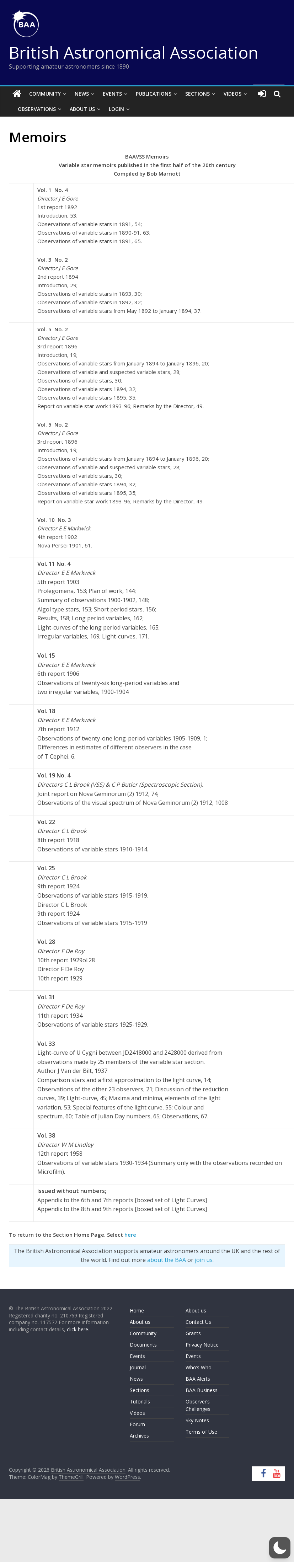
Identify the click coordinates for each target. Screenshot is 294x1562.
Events (112, 93)
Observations (37, 109)
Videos (232, 93)
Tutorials (140, 1401)
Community (45, 93)
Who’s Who (199, 1367)
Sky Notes (197, 1420)
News (82, 93)
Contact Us (198, 1321)
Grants (193, 1333)
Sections (197, 93)
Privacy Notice (202, 1344)
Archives (139, 1435)
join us (204, 1260)
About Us (82, 109)
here (130, 1234)
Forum (137, 1424)
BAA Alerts (198, 1378)
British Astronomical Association (133, 52)
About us (140, 1321)
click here (77, 1329)
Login (116, 109)
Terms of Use (201, 1431)
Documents (143, 1344)
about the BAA (166, 1260)
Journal (138, 1367)
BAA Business (202, 1390)
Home (137, 1310)
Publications (153, 93)
